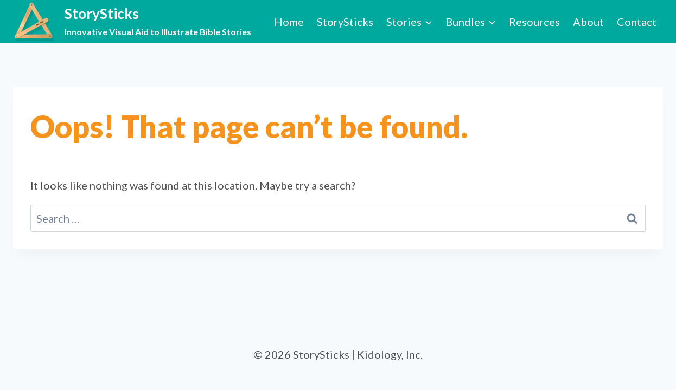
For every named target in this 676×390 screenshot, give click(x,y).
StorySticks (345, 21)
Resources (534, 21)
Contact (636, 21)
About (588, 21)
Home (289, 21)
